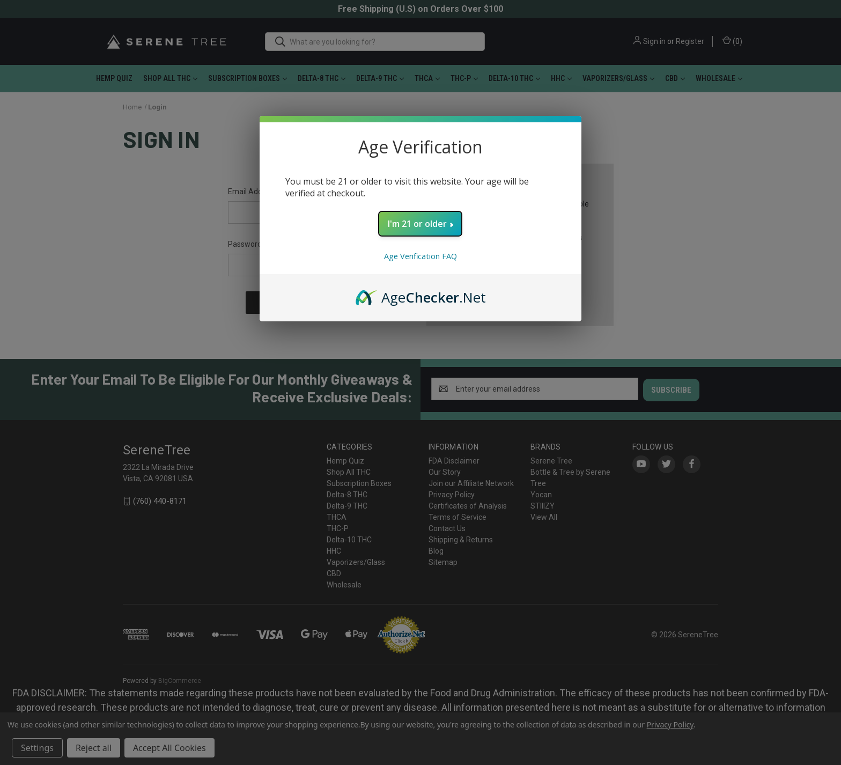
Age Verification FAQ (420, 256)
